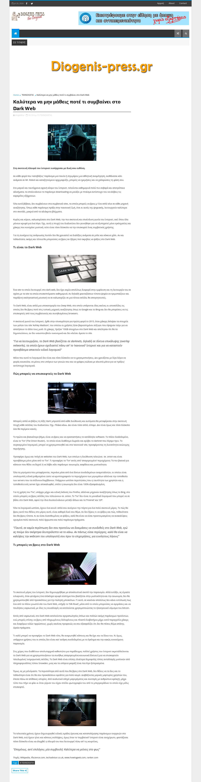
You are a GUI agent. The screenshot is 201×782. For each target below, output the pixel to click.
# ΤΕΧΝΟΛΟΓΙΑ (27, 762)
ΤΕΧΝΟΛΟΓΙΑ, (46, 115)
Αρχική (160, 3)
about (172, 3)
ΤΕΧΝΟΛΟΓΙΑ (28, 95)
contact (183, 3)
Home (16, 95)
